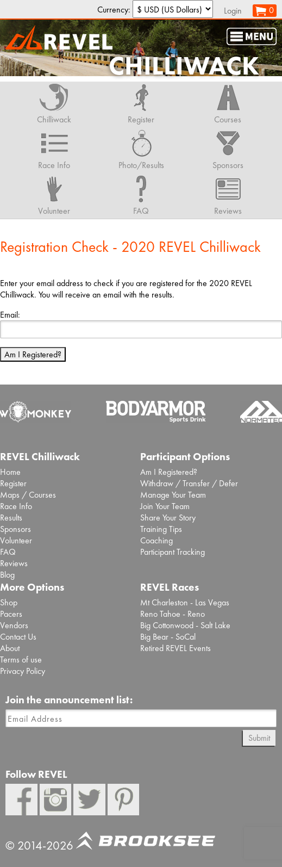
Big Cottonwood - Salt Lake (185, 625)
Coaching (156, 540)
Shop (8, 602)
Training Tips (161, 529)
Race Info (16, 506)
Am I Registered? (32, 354)
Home (10, 472)
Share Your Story (168, 517)
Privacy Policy (22, 671)
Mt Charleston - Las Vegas (184, 602)
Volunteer (16, 540)
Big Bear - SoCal (168, 636)
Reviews (14, 563)
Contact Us (18, 636)
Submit (259, 738)
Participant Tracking (172, 552)
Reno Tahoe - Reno (172, 614)
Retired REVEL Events (175, 648)
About (10, 648)
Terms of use (21, 659)
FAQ (8, 552)
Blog (7, 574)
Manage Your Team (173, 494)
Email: (10, 314)
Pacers (11, 614)
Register (13, 483)
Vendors (14, 625)
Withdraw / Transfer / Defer (189, 483)
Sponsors (15, 529)
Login (233, 10)
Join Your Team (165, 506)
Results (11, 517)
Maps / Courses (28, 494)
